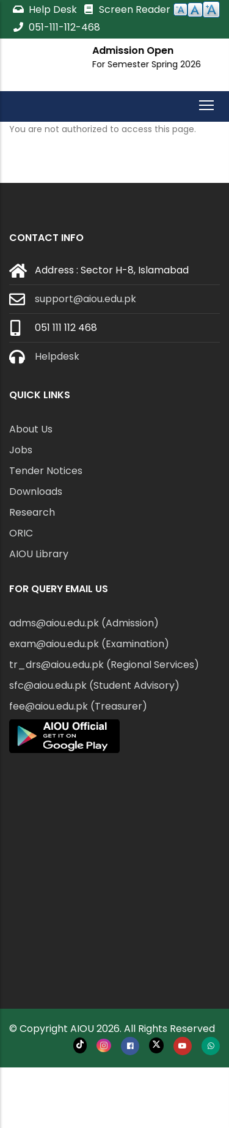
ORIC (21, 533)
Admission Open (134, 50)
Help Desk (45, 9)
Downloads (35, 491)
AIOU (82, 1029)
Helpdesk (57, 356)
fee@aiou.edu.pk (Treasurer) (78, 706)
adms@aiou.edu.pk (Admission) (84, 623)
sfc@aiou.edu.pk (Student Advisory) (94, 685)
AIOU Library (38, 554)
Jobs (20, 450)
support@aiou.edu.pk (85, 299)
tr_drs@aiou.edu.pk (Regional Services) (104, 665)
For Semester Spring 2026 (148, 64)
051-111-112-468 (56, 27)
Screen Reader (126, 9)
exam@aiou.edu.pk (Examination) (89, 644)
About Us (31, 429)
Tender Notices (45, 471)
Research (32, 512)
